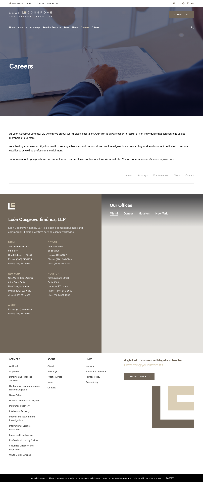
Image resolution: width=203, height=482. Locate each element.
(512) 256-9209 (24, 309)
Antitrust (13, 365)
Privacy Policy (93, 376)
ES (30, 3)
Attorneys (35, 27)
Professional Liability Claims (23, 440)
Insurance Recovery (19, 405)
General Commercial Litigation (24, 400)
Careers (85, 27)
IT (40, 3)
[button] (139, 376)
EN (27, 3)
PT (34, 3)
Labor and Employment (21, 434)
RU (57, 3)
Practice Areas (50, 27)
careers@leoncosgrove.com (157, 159)
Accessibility (92, 382)
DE (43, 3)
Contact (189, 175)
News (75, 27)
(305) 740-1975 (17, 3)
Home (12, 27)
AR (53, 3)
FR (37, 3)
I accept (169, 478)
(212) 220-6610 (23, 290)
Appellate (14, 371)
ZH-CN (48, 3)
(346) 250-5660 (64, 290)
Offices (95, 27)
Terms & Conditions (96, 371)
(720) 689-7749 (64, 259)
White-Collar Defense (20, 454)
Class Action (15, 394)
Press (67, 27)
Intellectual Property (19, 411)
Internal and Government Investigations (22, 418)
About (21, 27)
